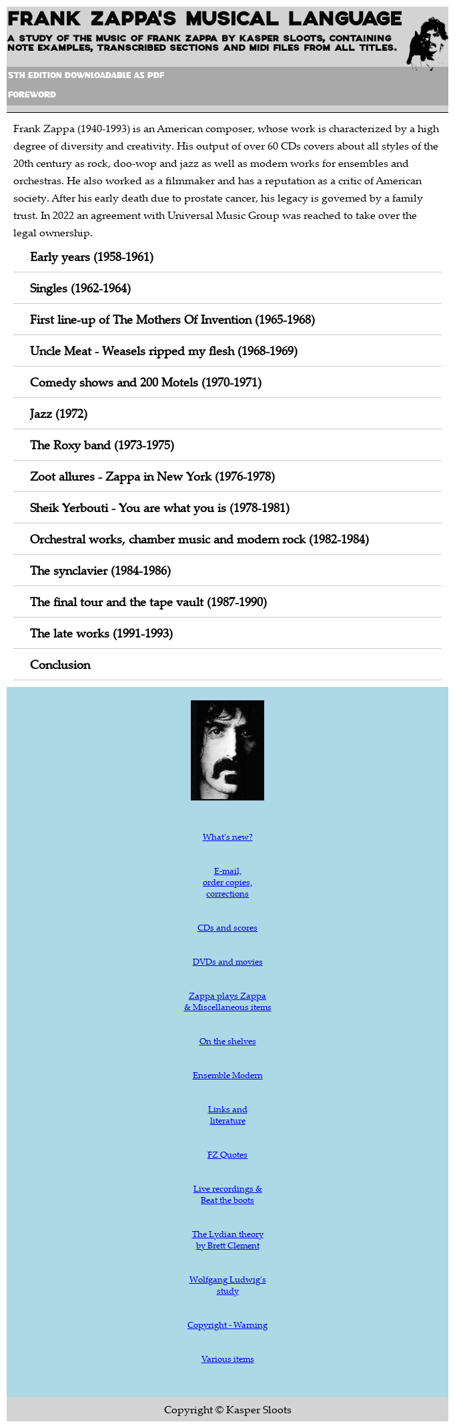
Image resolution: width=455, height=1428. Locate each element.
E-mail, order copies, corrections (227, 882)
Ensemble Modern (228, 1075)
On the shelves (227, 1041)
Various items (227, 1359)
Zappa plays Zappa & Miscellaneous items (228, 1001)
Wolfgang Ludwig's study (227, 1284)
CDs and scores (227, 927)
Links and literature (228, 1114)
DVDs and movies (228, 961)
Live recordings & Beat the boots (227, 1194)
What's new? (228, 836)
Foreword (32, 96)
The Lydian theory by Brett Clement (228, 1239)
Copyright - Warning (227, 1325)
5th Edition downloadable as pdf (86, 76)
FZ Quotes (227, 1154)
